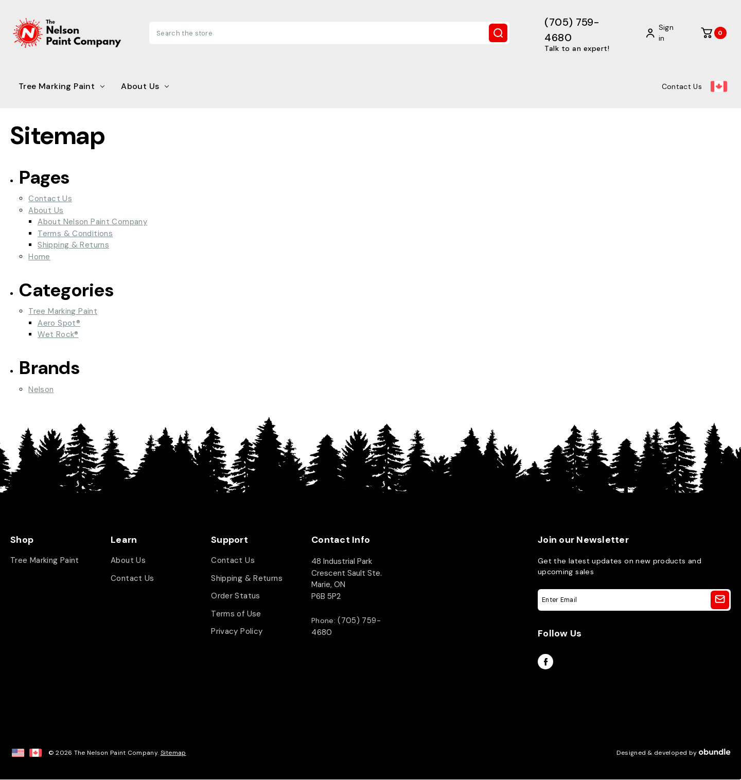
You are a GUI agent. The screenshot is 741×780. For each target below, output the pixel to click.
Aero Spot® (59, 323)
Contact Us (682, 86)
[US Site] (18, 753)
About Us (145, 86)
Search (498, 33)
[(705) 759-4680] (585, 33)
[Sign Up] (720, 600)
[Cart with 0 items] (713, 33)
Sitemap (173, 753)
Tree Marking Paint (61, 86)
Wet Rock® (58, 334)
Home (39, 257)
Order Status (235, 596)
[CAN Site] (35, 753)
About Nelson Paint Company (92, 222)
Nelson (41, 389)
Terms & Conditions (75, 233)
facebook (545, 662)
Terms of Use (236, 614)
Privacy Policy (236, 631)
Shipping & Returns (73, 245)
